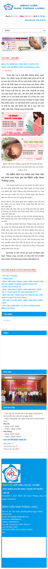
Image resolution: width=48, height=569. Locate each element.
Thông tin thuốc (34, 489)
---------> (4, 329)
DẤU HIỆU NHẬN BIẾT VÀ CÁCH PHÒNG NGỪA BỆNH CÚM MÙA (20, 307)
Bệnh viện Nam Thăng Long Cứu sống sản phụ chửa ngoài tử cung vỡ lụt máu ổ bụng (22, 296)
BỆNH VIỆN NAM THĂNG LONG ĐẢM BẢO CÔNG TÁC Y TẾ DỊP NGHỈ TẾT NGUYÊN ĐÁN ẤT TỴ (21, 290)
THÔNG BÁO (7, 279)
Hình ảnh (7, 372)
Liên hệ (6, 493)
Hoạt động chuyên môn (14, 489)
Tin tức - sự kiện (31, 485)
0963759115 (15, 16)
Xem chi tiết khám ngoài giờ (14, 439)
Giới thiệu (18, 485)
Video (5, 333)
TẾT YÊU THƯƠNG (9, 276)
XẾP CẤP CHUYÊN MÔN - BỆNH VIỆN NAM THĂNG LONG (22, 301)
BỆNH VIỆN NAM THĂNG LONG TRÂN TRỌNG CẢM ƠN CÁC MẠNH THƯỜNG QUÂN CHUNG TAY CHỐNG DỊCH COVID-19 (22, 284)
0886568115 (28, 16)
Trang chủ (7, 485)
